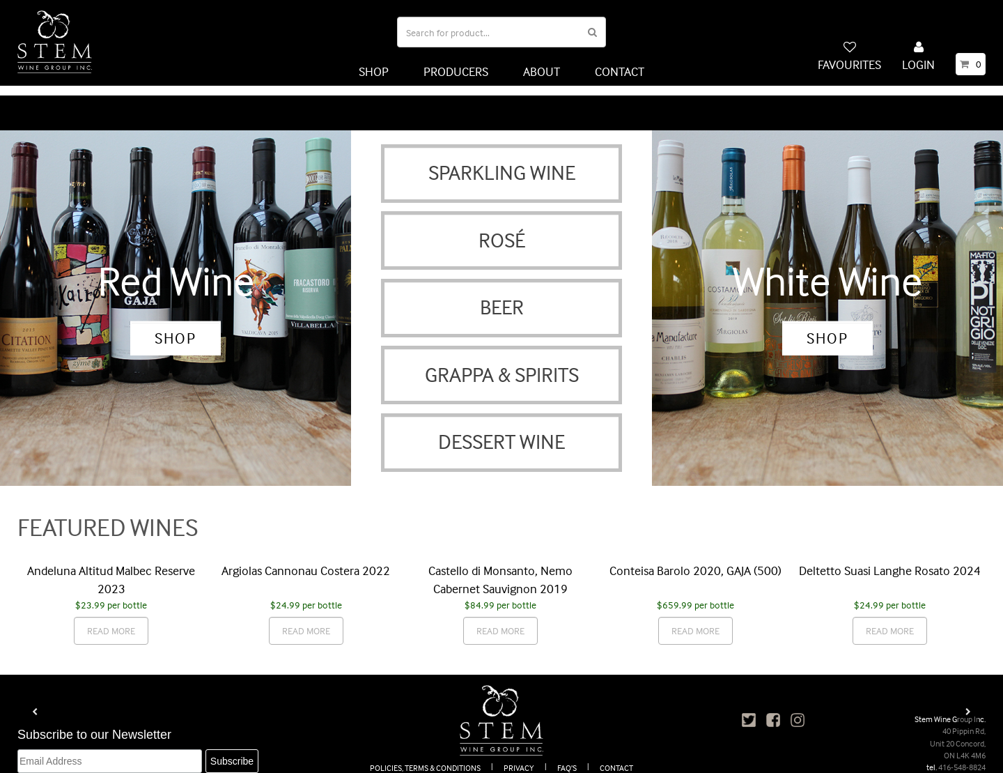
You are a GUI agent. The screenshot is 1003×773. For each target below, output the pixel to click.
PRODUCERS (455, 71)
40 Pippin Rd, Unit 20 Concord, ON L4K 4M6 (958, 733)
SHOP (374, 71)
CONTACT (619, 71)
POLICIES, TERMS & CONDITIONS (425, 757)
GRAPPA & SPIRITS (502, 364)
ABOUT (541, 71)
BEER (502, 297)
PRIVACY (519, 757)
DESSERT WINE (501, 432)
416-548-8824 (962, 756)
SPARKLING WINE (501, 163)
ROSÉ (502, 230)
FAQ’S (567, 757)
